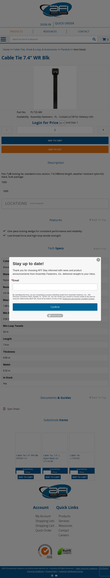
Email (16, 280)
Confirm (55, 307)
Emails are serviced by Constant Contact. (79, 298)
